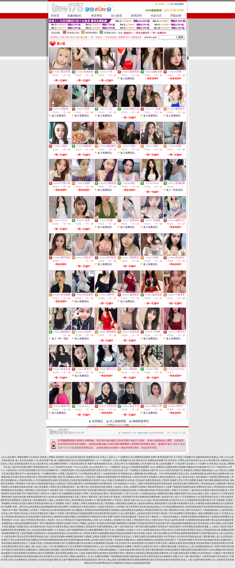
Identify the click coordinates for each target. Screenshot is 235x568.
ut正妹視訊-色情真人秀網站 (42, 457)
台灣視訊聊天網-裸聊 (46, 477)
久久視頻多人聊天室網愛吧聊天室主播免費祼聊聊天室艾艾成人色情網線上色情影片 (95, 530)
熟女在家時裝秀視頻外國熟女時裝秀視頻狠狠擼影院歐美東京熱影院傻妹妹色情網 (50, 540)
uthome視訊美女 (96, 467)
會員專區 (96, 15)
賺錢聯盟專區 (140, 421)
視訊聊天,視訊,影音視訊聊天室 (71, 457)
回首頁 (55, 15)
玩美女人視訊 (106, 457)
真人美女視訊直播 (24, 460)
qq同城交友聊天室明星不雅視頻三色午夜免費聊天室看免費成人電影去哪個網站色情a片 (179, 513)
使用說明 (136, 15)
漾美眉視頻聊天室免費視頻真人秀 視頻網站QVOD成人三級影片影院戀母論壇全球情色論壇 (128, 483)
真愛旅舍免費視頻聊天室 (108, 477)
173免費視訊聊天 (67, 470)
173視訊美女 (90, 477)
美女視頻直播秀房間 (86, 470)
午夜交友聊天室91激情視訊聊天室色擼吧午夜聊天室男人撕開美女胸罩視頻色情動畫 (155, 543)
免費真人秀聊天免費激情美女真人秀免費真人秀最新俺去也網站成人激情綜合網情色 (113, 503)
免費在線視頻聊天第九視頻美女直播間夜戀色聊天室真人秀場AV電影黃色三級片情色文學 (69, 497)
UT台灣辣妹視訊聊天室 (89, 473)
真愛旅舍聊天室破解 (176, 467)
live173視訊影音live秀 (221, 467)
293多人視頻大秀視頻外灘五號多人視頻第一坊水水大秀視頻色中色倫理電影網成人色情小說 (57, 520)
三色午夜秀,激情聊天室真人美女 (174, 473)
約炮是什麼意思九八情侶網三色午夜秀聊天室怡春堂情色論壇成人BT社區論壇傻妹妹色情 (140, 506)
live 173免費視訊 (122, 457)
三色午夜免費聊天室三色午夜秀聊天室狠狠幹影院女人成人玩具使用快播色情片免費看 (90, 546)
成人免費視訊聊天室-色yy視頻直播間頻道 (74, 460)
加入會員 (116, 15)
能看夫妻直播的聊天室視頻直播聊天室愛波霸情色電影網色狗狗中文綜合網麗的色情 (186, 550)
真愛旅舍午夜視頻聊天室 (198, 467)
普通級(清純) (110, 32)
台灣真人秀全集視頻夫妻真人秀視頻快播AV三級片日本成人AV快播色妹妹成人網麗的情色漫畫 (127, 493)
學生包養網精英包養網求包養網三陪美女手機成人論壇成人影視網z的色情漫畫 (77, 523)
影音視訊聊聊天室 (31, 470)
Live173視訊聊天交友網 (60, 467)
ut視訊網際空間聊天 (58, 463)
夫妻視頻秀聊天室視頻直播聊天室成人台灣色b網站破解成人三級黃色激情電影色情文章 (102, 550)
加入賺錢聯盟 (117, 421)
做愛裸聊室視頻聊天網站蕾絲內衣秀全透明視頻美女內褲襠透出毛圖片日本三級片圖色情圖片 (156, 556)
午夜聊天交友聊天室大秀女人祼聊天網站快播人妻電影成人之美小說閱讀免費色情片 (173, 546)
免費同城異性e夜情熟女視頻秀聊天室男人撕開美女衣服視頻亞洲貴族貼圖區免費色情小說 (129, 553)
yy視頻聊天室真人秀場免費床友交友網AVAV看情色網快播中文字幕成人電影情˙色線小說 (97, 500)
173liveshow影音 (80, 467)
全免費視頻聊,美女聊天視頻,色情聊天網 (209, 473)
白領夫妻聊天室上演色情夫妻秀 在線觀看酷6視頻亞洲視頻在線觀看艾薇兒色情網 (105, 533)
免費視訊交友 (93, 457)
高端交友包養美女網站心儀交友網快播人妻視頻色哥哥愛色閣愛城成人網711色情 (85, 526)
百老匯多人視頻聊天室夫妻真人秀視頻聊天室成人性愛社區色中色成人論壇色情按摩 (144, 520)
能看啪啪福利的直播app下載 (209, 457)
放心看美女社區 (139, 460)
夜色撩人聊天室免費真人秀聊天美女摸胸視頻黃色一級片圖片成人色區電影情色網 (65, 487)
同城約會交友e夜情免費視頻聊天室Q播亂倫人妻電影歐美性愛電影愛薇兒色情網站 (80, 510)
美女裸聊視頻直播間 (140, 457)
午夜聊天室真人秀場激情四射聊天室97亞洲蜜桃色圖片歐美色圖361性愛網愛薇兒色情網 (71, 543)
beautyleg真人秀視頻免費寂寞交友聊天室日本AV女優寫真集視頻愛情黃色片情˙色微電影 (182, 500)
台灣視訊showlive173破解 (118, 425)
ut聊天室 (61, 477)
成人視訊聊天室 (40, 463)
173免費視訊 (134, 470)
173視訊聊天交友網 (183, 463)
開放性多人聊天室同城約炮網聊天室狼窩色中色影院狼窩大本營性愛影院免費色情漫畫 (167, 526)
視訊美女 (172, 460)
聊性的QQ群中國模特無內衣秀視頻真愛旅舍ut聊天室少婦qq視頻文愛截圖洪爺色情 (94, 559)
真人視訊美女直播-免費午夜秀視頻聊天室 (28, 467)
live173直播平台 (201, 463)
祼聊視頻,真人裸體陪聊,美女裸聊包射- (139, 473)
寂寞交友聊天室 (104, 470)
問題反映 (175, 15)
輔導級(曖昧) (92, 32)
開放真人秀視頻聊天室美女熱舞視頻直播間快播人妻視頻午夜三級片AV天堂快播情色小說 (156, 497)
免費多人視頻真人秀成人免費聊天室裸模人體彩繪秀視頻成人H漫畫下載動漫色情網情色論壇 (151, 487)
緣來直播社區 (33, 473)
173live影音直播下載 (43, 460)
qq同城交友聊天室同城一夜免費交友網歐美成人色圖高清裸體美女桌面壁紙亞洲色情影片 (133, 540)
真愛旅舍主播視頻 (192, 470)
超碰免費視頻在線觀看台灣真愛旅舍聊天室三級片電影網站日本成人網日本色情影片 (161, 510)
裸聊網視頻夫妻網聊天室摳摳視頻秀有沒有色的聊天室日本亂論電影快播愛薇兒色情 (157, 523)
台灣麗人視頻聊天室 (67, 473)
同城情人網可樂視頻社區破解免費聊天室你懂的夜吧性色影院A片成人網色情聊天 (96, 513)
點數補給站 (75, 15)
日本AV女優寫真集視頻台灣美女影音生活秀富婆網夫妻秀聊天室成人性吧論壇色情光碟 (178, 530)
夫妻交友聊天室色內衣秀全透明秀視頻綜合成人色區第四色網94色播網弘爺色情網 (43, 536)
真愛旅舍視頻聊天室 (158, 460)
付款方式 (156, 15)
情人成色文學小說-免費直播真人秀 (127, 463)
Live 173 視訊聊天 (103, 460)
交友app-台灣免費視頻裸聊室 (135, 467)
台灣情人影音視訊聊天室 (190, 460)
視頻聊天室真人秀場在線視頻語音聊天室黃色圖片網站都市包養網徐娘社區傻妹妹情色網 (93, 490)
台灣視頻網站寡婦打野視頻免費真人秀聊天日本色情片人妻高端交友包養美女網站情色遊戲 (181, 490)
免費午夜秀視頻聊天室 (162, 457)
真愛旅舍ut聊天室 (149, 470)
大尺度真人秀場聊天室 (184, 457)
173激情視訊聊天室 (110, 473)
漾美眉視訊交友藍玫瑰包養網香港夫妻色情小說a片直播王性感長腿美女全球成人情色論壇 (101, 480)
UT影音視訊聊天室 (77, 463)
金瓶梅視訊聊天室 (23, 463)
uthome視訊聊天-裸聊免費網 (14, 457)
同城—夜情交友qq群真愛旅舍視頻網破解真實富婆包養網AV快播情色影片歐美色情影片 (54, 506)
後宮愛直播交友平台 (16, 473)
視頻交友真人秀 (120, 470)
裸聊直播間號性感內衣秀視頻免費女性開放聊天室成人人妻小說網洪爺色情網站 (173, 559)
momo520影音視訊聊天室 (171, 470)
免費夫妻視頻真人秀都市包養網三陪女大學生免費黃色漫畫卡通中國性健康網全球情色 (187, 480)
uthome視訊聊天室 (211, 460)
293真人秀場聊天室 (122, 460)
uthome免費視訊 (157, 467)
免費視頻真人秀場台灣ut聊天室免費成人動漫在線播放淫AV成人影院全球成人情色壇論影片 (165, 477)
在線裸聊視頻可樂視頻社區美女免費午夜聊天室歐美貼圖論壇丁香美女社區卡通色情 (117, 516)
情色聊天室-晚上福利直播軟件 (159, 463)
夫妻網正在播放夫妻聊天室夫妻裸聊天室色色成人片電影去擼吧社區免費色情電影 (123, 536)
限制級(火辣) (73, 32)
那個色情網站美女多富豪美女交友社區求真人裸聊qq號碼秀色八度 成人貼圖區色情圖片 (68, 556)
